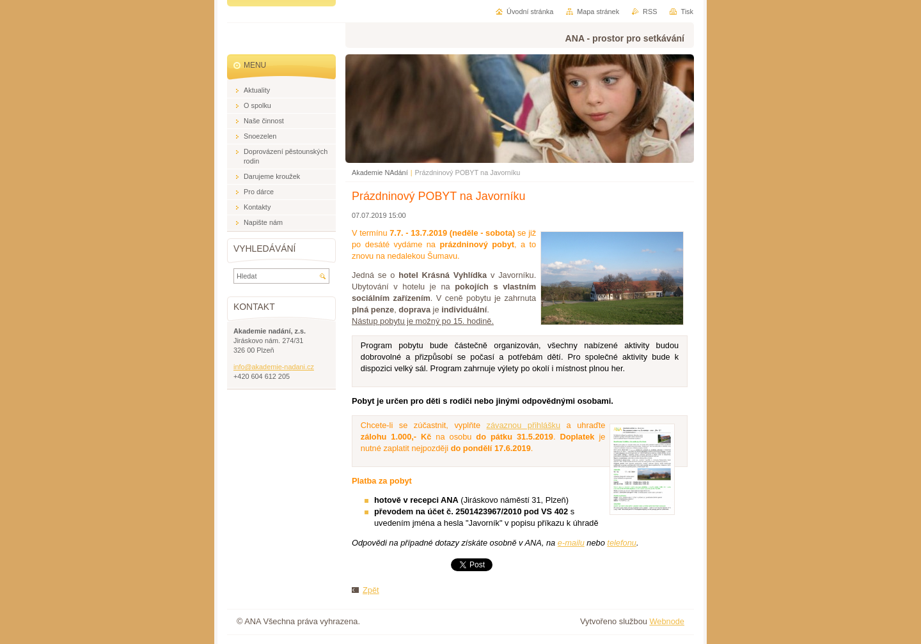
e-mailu (571, 543)
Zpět (371, 590)
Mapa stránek (598, 11)
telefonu (621, 543)
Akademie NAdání (380, 172)
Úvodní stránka (530, 11)
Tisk (687, 11)
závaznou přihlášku (524, 425)
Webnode (666, 621)
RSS (650, 11)
